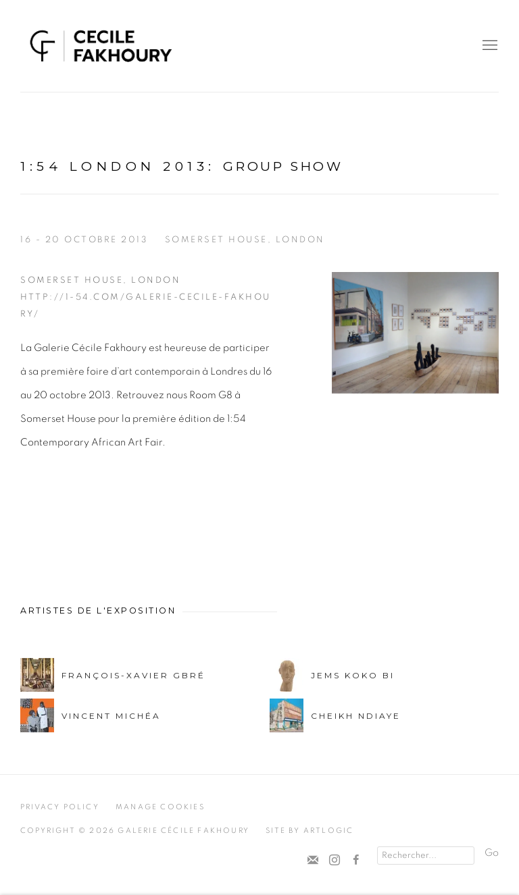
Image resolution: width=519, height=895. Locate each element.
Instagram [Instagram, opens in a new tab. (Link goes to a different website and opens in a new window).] (334, 860)
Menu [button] (488, 46)
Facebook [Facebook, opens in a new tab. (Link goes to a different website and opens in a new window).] (356, 860)
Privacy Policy (59, 807)
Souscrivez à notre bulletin (313, 860)
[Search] (425, 855)
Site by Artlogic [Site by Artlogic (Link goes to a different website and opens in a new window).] (309, 830)
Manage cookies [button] (160, 807)
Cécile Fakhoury (101, 46)
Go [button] (492, 853)
